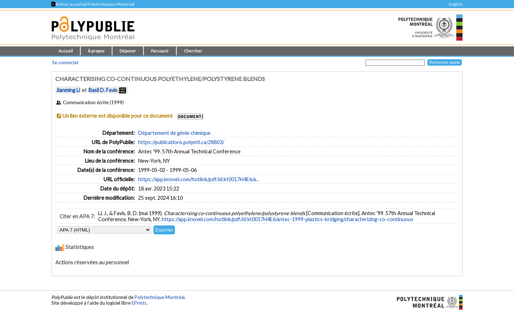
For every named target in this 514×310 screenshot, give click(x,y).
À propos (96, 51)
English (456, 4)
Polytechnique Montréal (160, 297)
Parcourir (160, 51)
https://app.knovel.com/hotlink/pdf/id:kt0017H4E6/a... (198, 179)
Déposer (128, 51)
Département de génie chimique (174, 133)
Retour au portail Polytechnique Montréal (92, 4)
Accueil (66, 51)
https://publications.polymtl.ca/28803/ (181, 142)
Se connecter (65, 62)
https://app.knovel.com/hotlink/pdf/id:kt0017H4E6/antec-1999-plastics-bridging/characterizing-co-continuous (287, 219)
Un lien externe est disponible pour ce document (117, 116)
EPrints (139, 303)
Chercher (193, 51)
